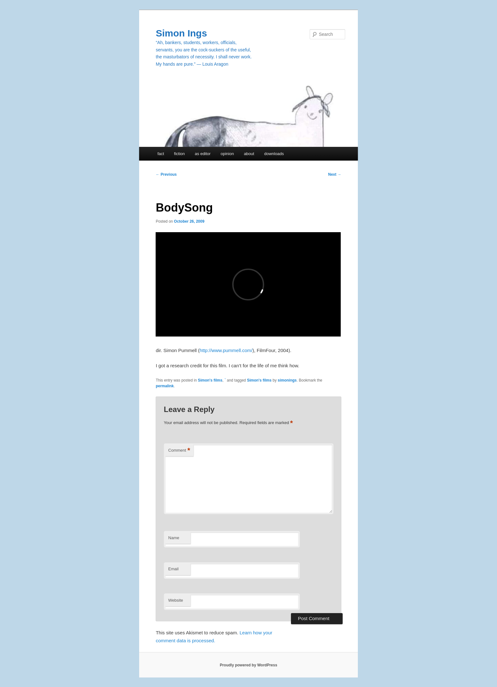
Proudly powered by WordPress (248, 665)
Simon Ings (181, 33)
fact (161, 153)
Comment (179, 450)
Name (173, 537)
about (249, 153)
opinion (227, 153)
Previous (166, 174)
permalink (165, 386)
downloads (274, 153)
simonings (287, 380)
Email (173, 568)
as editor (203, 153)
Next (334, 174)
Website (175, 600)
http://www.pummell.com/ (226, 350)
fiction (179, 153)
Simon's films (210, 380)
